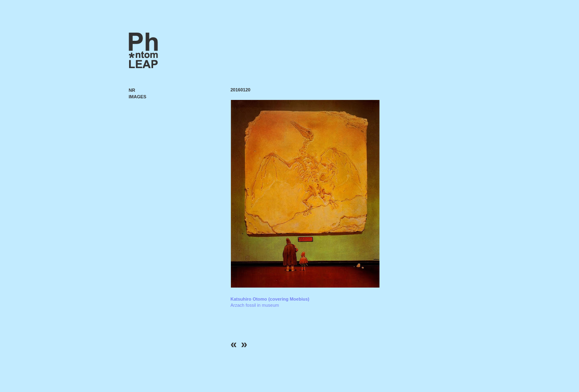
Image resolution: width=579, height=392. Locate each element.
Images (137, 96)
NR (132, 90)
